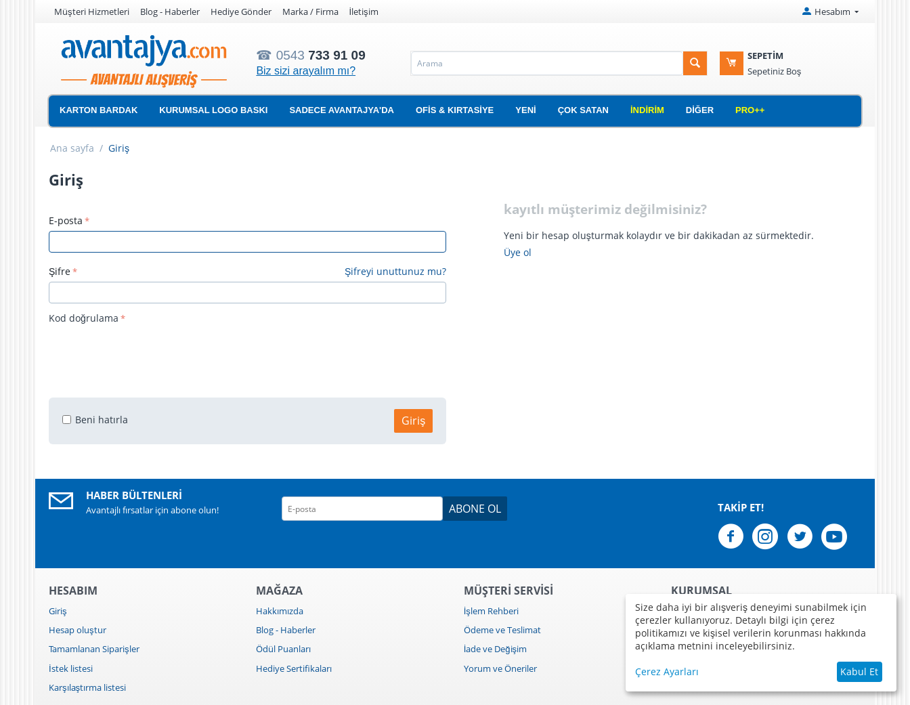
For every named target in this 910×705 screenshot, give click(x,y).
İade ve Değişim (495, 649)
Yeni (525, 110)
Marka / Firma (310, 11)
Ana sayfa (72, 148)
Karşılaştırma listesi (87, 687)
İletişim (363, 11)
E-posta (66, 220)
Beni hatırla (95, 419)
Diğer (700, 110)
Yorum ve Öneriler (500, 668)
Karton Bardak (98, 110)
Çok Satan (583, 110)
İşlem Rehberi (491, 611)
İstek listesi (71, 668)
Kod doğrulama (83, 318)
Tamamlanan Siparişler (94, 649)
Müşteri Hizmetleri (91, 11)
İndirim (647, 110)
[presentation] (152, 354)
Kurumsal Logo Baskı (213, 110)
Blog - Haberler (170, 11)
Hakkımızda (279, 611)
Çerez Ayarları (667, 671)
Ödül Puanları (283, 649)
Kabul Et (859, 671)
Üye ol (518, 252)
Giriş (413, 420)
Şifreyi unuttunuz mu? (395, 271)
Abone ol (475, 508)
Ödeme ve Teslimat (502, 630)
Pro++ (749, 110)
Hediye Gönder (241, 11)
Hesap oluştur (77, 630)
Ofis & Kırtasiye (455, 110)
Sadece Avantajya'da (341, 110)
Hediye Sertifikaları (294, 668)
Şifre (59, 271)
